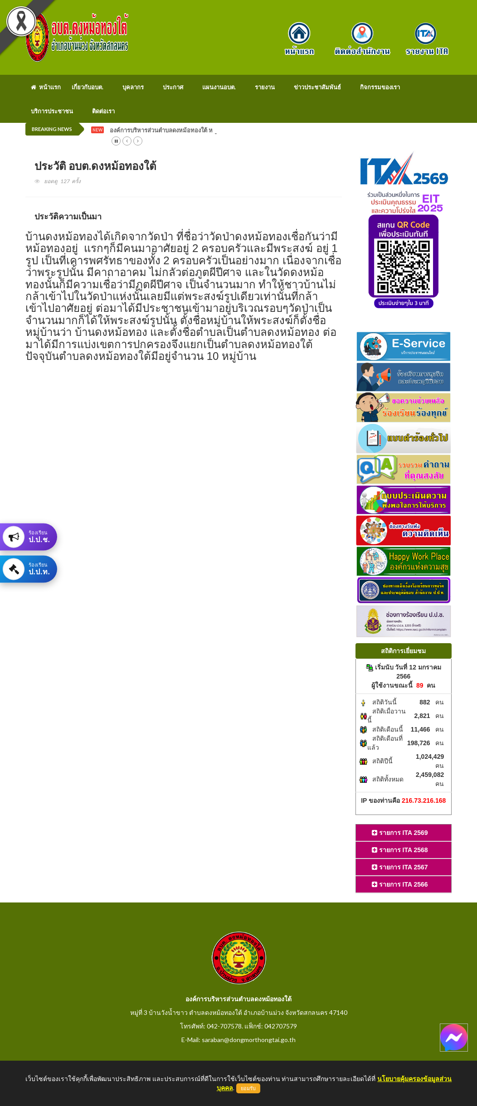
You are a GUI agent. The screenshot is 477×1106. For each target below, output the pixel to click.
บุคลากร (133, 87)
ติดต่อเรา (103, 111)
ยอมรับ (248, 1088)
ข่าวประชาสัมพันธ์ (317, 87)
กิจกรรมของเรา (380, 87)
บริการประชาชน (52, 111)
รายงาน (265, 87)
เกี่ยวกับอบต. (87, 87)
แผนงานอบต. (219, 87)
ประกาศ (173, 87)
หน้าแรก (46, 87)
